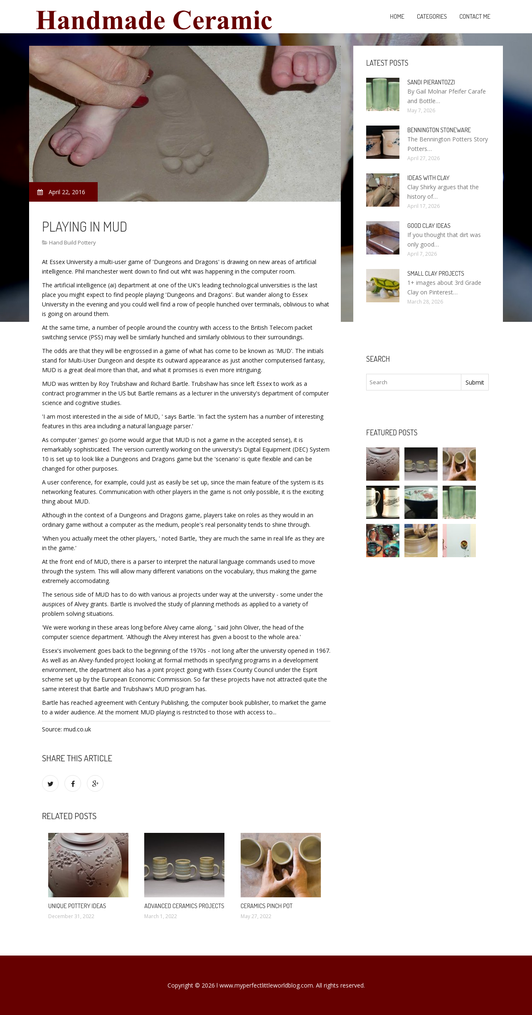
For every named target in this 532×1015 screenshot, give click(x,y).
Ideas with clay (428, 178)
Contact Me (474, 16)
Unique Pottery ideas (77, 906)
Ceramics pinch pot (267, 906)
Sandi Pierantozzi (431, 82)
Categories (432, 16)
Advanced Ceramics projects (184, 906)
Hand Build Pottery (72, 242)
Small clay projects (435, 273)
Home (397, 16)
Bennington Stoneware (439, 130)
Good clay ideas (429, 226)
